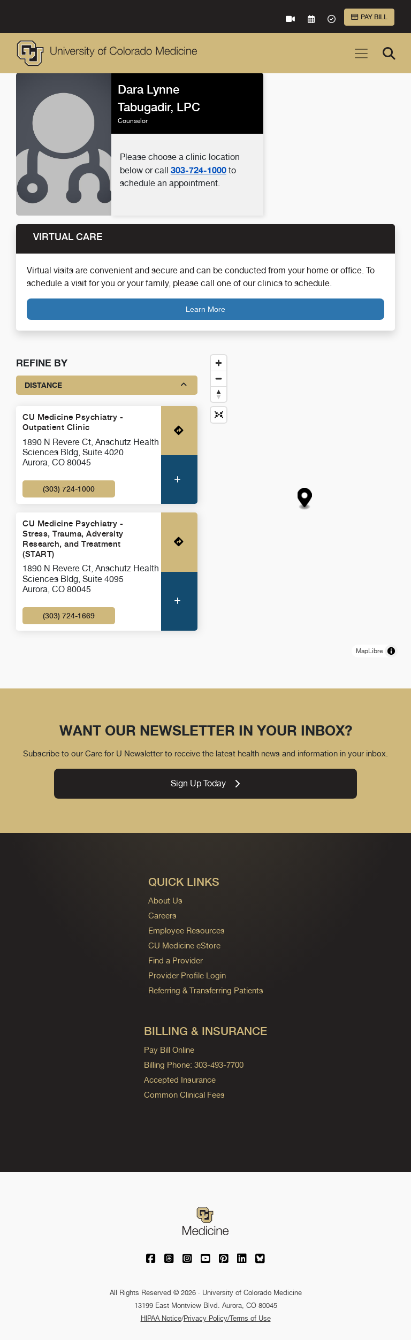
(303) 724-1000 (69, 489)
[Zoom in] (218, 363)
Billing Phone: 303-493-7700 (193, 1064)
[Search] (389, 53)
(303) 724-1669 (69, 615)
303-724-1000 (198, 170)
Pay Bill (369, 17)
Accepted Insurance (180, 1079)
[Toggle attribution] (391, 651)
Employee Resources (186, 930)
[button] (305, 499)
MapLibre (369, 651)
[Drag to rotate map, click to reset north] (218, 394)
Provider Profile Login (187, 975)
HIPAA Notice (161, 1318)
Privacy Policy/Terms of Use (227, 1318)
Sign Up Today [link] (205, 783)
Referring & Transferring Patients (205, 990)
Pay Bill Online (169, 1049)
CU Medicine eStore (184, 945)
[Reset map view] (218, 415)
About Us (165, 900)
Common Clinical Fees (184, 1094)
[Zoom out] (218, 378)
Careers (162, 915)
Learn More (205, 308)
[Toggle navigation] (361, 53)
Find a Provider (175, 960)
